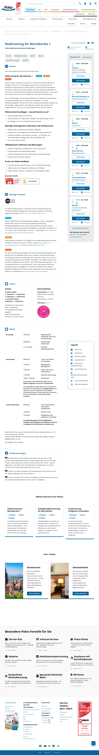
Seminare (9, 19)
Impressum (47, 752)
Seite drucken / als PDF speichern (74, 48)
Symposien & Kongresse (39, 19)
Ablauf (40, 56)
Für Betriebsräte (27, 727)
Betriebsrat (30, 9)
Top (93, 743)
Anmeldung (85, 84)
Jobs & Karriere (64, 719)
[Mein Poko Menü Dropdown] (90, 3)
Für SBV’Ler (26, 731)
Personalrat (55, 9)
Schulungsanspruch (89, 19)
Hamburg (75, 68)
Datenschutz (56, 752)
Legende (25, 60)
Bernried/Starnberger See (80, 96)
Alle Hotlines (63, 712)
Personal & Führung (88, 9)
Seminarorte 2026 (28, 714)
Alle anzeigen (87, 57)
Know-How (71, 24)
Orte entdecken (34, 593)
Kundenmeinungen (12, 60)
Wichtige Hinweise (21, 56)
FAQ (61, 721)
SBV (46, 9)
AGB (40, 752)
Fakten (32, 56)
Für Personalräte (28, 734)
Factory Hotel (76, 125)
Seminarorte (80, 14)
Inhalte (8, 56)
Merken (75, 84)
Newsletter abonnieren (66, 717)
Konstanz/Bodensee (78, 177)
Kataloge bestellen (10, 711)
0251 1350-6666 (78, 234)
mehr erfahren (11, 650)
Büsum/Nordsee (77, 151)
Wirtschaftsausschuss (70, 9)
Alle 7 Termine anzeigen (81, 228)
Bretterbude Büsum (78, 153)
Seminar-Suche (9, 706)
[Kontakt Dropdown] (80, 3)
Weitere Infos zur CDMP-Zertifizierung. (33, 213)
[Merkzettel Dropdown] (85, 3)
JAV (39, 9)
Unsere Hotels (46, 711)
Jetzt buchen (80, 81)
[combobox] (51, 4)
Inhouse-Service (57, 19)
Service (82, 24)
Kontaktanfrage (89, 48)
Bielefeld (75, 205)
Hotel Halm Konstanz (79, 180)
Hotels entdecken (81, 593)
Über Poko (91, 14)
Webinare (21, 19)
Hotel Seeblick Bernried (80, 99)
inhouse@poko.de (76, 237)
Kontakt (93, 24)
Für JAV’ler (26, 729)
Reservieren (81, 76)
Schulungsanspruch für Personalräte (35, 271)
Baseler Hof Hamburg (79, 72)
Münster (75, 123)
